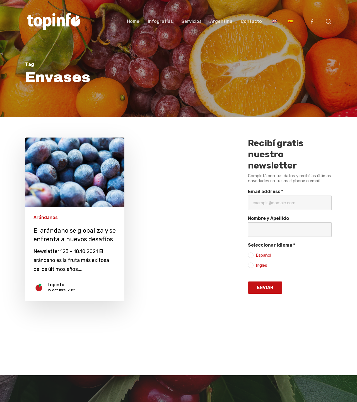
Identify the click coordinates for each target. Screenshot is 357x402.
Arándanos (45, 217)
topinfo (56, 284)
